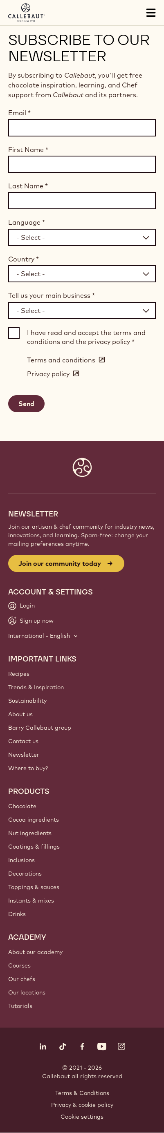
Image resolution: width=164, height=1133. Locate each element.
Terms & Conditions (82, 1093)
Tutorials (20, 1006)
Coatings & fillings (34, 846)
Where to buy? (28, 768)
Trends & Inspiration (36, 687)
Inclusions (21, 860)
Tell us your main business (51, 295)
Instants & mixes (31, 900)
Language (26, 222)
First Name (28, 149)
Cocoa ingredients (33, 819)
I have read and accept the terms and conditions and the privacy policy (86, 337)
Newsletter (23, 754)
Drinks (17, 914)
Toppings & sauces (33, 887)
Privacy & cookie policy (82, 1104)
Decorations (25, 873)
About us (20, 714)
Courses (19, 965)
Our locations (26, 992)
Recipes (18, 673)
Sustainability (27, 700)
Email (19, 113)
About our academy (35, 952)
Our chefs (21, 979)
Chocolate (22, 806)
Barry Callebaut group (39, 727)
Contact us (23, 741)
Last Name (28, 186)
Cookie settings (82, 1116)
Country (23, 259)
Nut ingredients (30, 833)
